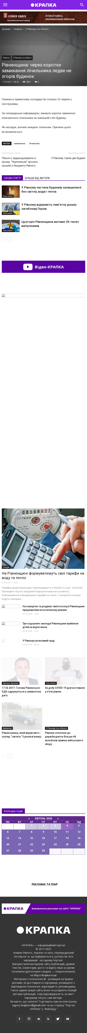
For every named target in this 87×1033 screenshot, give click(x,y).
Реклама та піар (45, 884)
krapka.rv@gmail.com (33, 1005)
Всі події (43, 867)
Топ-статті (8, 196)
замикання (19, 143)
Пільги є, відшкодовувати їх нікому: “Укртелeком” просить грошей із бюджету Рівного (20, 162)
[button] (82, 5)
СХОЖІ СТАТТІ (12, 178)
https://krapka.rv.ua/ (45, 975)
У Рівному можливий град (39, 640)
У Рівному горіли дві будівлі (68, 158)
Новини (6, 57)
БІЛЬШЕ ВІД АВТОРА (37, 178)
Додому (6, 29)
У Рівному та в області (22, 57)
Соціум (6, 567)
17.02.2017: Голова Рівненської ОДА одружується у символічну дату (21, 691)
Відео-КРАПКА (43, 266)
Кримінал (7, 728)
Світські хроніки (10, 683)
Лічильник (34, 143)
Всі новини (13, 776)
